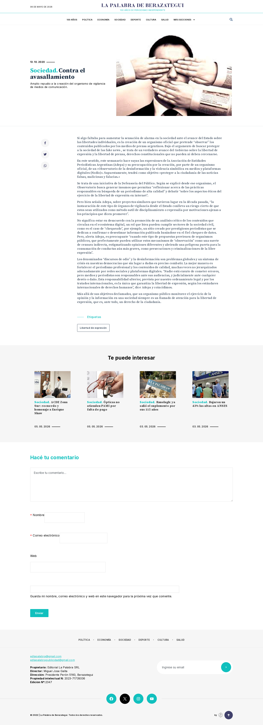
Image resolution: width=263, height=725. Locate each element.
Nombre (37, 515)
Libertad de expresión (93, 327)
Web (33, 556)
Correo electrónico (45, 536)
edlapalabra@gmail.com (46, 656)
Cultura (151, 19)
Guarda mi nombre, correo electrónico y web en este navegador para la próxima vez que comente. (101, 596)
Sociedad (120, 19)
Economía (103, 19)
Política (87, 19)
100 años (72, 19)
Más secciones (184, 19)
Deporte (136, 19)
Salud (165, 19)
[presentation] (55, 610)
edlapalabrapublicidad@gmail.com (52, 660)
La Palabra (142, 5)
